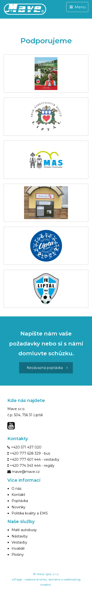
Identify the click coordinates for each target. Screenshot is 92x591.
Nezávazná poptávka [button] (47, 368)
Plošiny (18, 554)
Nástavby (20, 536)
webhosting (72, 579)
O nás (16, 488)
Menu (77, 7)
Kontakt (18, 494)
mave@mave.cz (26, 471)
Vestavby (19, 542)
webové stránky (36, 579)
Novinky (19, 507)
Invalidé (18, 548)
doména (54, 579)
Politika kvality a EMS (30, 513)
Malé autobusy (24, 530)
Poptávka (20, 501)
